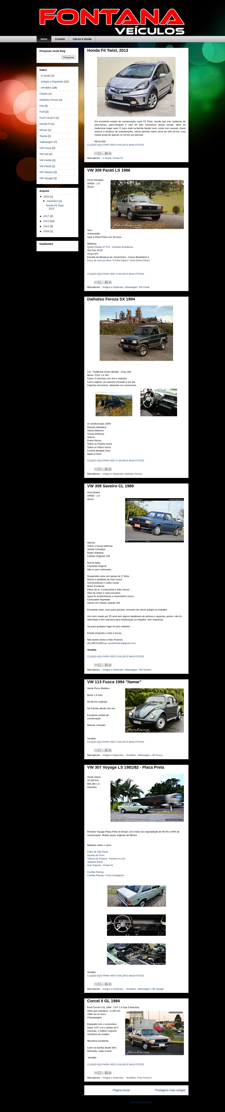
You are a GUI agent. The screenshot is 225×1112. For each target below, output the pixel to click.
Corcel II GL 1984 (103, 1001)
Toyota (43, 136)
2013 (46, 221)
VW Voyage (157, 989)
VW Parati (144, 287)
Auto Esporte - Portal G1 (100, 865)
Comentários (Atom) (141, 1102)
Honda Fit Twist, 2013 (107, 50)
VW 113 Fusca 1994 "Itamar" (114, 682)
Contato (60, 39)
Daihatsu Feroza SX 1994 (111, 299)
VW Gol (43, 154)
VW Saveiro (145, 669)
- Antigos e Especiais (112, 287)
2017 (46, 216)
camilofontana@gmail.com (122, 643)
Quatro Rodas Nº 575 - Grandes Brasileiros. (110, 247)
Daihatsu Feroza (133, 473)
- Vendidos (130, 755)
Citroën (43, 93)
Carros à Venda (82, 39)
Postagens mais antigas (170, 1090)
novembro (52, 201)
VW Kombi (45, 160)
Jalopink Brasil (95, 862)
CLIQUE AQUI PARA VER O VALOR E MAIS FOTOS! (115, 144)
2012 (46, 226)
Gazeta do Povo (95, 855)
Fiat (41, 105)
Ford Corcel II (144, 1077)
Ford (42, 111)
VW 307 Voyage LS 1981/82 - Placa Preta (125, 767)
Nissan (43, 130)
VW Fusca (156, 755)
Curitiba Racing (95, 872)
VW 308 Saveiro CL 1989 (110, 486)
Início (44, 39)
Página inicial (121, 1090)
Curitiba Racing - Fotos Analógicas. (105, 875)
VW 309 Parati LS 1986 (108, 170)
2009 (46, 231)
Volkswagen (131, 287)
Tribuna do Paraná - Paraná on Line (106, 858)
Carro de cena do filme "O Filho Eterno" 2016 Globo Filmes (118, 260)
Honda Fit (118, 158)
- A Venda (106, 158)
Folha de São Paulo (97, 851)
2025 (46, 196)
